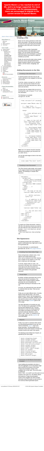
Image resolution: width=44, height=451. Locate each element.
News (4, 42)
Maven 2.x (37, 36)
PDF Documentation (8, 74)
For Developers (6, 83)
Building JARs (7, 51)
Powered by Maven (7, 78)
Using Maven (6, 50)
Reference (5, 69)
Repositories (5, 67)
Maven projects (6, 81)
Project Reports (6, 90)
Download (5, 44)
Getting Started (6, 49)
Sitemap (41, 36)
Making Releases (8, 58)
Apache (3, 36)
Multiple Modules (8, 60)
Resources (6, 53)
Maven (7, 36)
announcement (30, 9)
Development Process (8, 91)
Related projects (6, 82)
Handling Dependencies (7, 62)
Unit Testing (6, 54)
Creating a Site (7, 55)
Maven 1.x (12, 36)
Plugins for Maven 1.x (29, 36)
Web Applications (8, 59)
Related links (6, 80)
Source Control (7, 56)
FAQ (4, 72)
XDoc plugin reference (35, 267)
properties (31, 319)
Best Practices (7, 64)
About (4, 88)
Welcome (5, 41)
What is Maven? (6, 43)
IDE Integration (7, 65)
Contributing (5, 71)
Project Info (5, 89)
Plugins (4, 70)
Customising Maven (7, 66)
